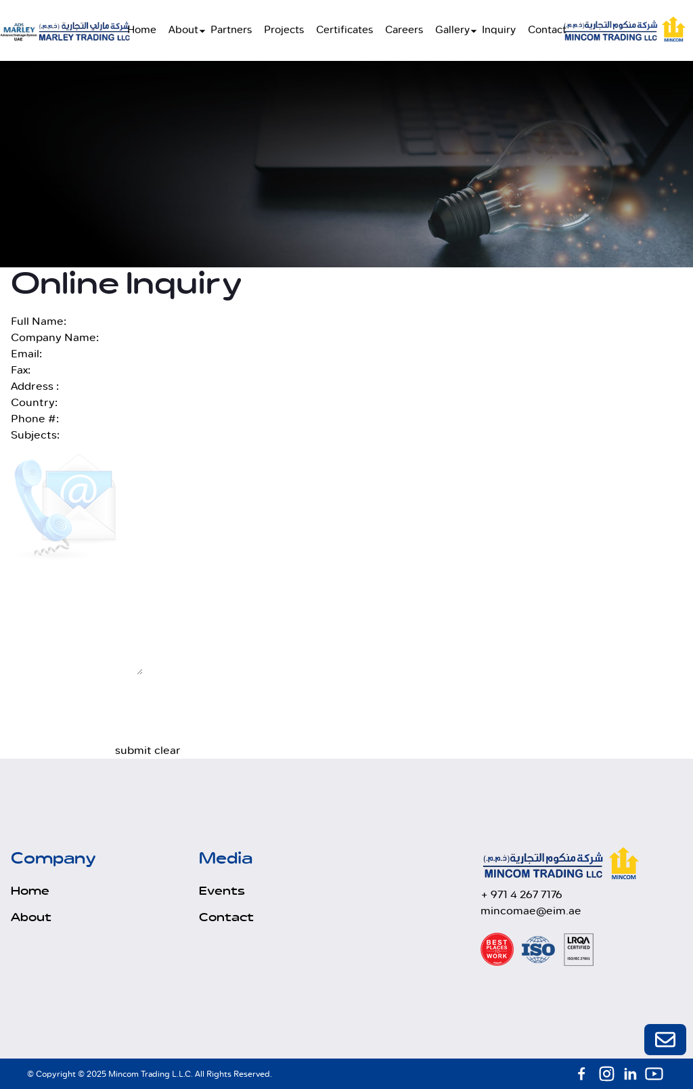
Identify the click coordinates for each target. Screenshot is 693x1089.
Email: (26, 353)
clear (167, 750)
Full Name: (38, 321)
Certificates (344, 30)
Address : (35, 386)
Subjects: (35, 434)
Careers (404, 30)
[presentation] (218, 716)
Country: (34, 402)
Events (222, 891)
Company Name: (55, 337)
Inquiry (499, 30)
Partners (231, 30)
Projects (284, 30)
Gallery (452, 30)
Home (141, 30)
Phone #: (35, 418)
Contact (547, 30)
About (183, 30)
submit (133, 750)
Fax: (20, 369)
